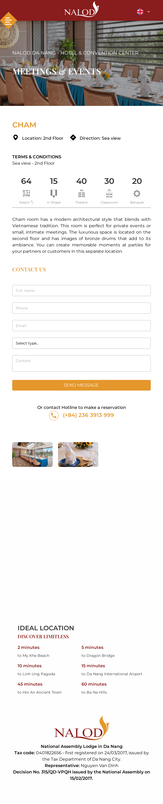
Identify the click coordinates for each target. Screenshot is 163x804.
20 (137, 181)
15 (54, 181)
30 (109, 181)
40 (81, 181)
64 (26, 181)
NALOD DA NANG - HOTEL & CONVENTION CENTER (75, 53)
